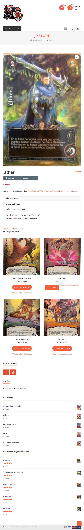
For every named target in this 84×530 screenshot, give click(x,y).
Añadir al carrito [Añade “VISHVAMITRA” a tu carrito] (21, 348)
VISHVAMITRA (22, 339)
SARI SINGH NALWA (22, 278)
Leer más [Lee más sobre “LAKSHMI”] (52, 287)
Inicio (32, 40)
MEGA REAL (58, 191)
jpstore (41, 527)
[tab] (12, 198)
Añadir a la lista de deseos (13, 229)
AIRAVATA (62, 339)
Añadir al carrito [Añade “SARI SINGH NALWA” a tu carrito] (21, 287)
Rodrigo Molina (18, 527)
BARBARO (44, 40)
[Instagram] (13, 372)
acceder (14, 218)
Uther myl (74, 191)
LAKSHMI (62, 278)
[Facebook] (6, 372)
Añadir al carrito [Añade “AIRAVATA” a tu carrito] (62, 348)
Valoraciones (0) (11, 198)
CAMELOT (49, 191)
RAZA (37, 40)
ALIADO (31, 191)
